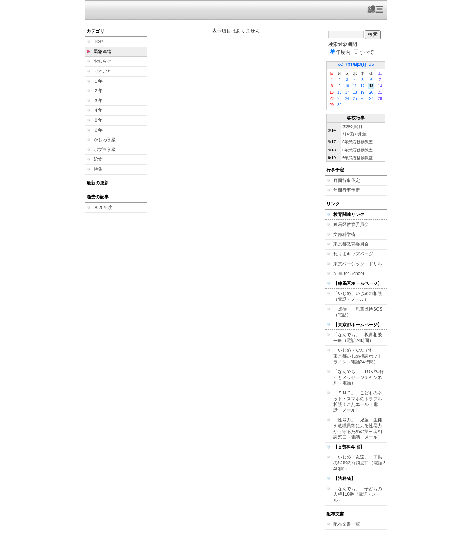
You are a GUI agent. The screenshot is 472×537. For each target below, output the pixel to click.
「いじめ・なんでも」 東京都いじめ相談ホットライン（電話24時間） (357, 356)
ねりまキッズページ (353, 254)
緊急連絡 (102, 51)
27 (371, 99)
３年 (98, 100)
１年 (98, 81)
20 (371, 92)
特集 (98, 169)
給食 (98, 159)
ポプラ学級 (105, 149)
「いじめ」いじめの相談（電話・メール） (357, 296)
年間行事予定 (346, 190)
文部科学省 (344, 234)
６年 (98, 130)
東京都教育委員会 (351, 244)
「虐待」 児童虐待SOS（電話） (357, 312)
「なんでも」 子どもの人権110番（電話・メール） (357, 494)
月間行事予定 (346, 180)
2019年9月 (355, 64)
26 (363, 99)
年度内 (340, 52)
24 (347, 99)
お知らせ (102, 61)
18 (355, 92)
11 (355, 86)
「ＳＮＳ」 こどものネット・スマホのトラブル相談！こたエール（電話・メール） (357, 401)
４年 (98, 110)
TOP (98, 41)
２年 (98, 90)
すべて (364, 52)
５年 (98, 120)
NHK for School (348, 273)
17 (347, 92)
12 (363, 86)
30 (339, 105)
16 (339, 92)
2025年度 (103, 207)
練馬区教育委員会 (351, 224)
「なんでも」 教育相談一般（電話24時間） (357, 337)
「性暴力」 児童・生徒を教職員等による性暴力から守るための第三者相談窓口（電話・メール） (357, 428)
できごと (102, 71)
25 (355, 99)
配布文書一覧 (346, 524)
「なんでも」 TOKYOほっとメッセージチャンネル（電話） (358, 377)
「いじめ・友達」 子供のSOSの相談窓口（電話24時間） (359, 462)
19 (363, 92)
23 (339, 99)
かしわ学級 (105, 139)
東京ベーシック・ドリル (357, 263)
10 (347, 86)
